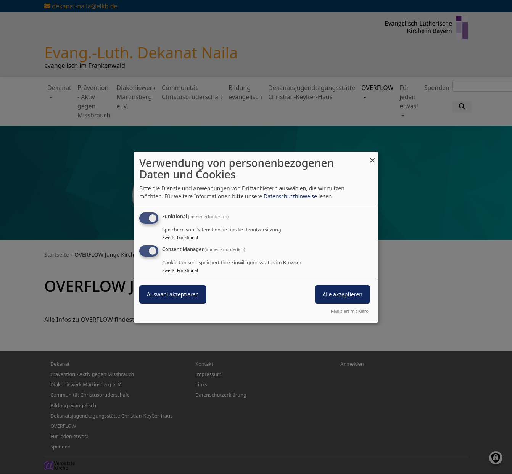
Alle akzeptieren (342, 294)
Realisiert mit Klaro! (350, 311)
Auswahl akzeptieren (173, 294)
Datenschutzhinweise (290, 196)
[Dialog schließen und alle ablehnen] (372, 156)
